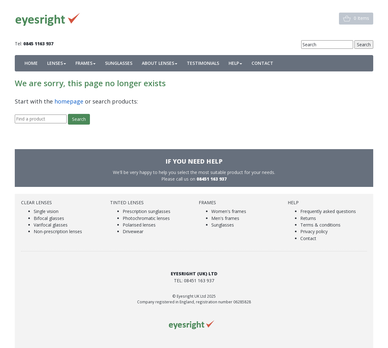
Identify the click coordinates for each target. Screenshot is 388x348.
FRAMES (85, 63)
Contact (308, 238)
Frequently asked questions (328, 211)
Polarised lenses (139, 225)
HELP (235, 63)
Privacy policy (314, 231)
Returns (308, 218)
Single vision (46, 211)
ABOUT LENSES (159, 63)
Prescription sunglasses (146, 211)
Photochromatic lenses (146, 218)
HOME (31, 63)
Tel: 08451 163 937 (194, 280)
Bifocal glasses (49, 218)
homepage (68, 101)
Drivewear (133, 231)
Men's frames (225, 218)
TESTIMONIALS (203, 63)
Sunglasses (222, 225)
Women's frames (228, 211)
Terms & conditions (320, 225)
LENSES (56, 63)
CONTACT (262, 63)
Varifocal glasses (51, 225)
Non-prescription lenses (58, 231)
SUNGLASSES (118, 63)
